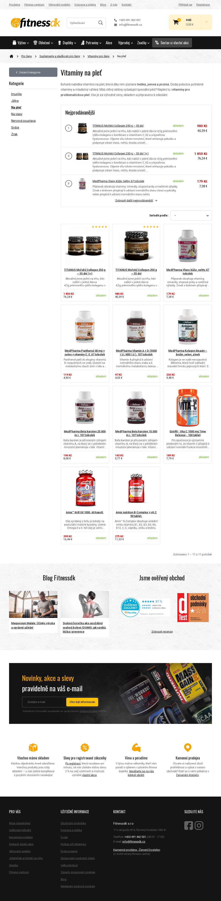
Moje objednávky (19, 823)
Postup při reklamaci (73, 844)
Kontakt (126, 4)
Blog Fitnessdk (59, 577)
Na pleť (16, 107)
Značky (143, 42)
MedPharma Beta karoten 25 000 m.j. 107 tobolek (85, 433)
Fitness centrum (34, 4)
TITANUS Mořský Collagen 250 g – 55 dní (118, 125)
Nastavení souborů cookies (78, 886)
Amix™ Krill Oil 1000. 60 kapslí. (85, 512)
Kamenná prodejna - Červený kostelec (136, 849)
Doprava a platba (85, 4)
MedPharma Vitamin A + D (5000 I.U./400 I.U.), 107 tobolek (136, 352)
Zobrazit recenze (162, 631)
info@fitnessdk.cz (128, 24)
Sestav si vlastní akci (172, 42)
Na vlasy (16, 114)
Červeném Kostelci (187, 775)
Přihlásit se (185, 4)
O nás (113, 4)
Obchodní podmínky (73, 823)
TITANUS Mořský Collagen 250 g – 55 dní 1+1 (121, 153)
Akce (109, 42)
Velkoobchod (69, 865)
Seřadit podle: (158, 215)
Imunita (16, 94)
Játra (15, 100)
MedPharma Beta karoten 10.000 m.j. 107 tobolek (136, 433)
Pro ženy (26, 56)
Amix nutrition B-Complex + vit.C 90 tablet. (136, 514)
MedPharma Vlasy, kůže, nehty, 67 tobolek (118, 181)
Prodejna (14, 4)
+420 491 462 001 (127, 20)
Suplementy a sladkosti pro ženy (59, 56)
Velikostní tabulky (20, 830)
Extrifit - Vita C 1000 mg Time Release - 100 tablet (188, 433)
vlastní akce (89, 775)
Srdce (15, 127)
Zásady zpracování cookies (78, 872)
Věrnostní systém (59, 4)
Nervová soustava (23, 121)
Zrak (14, 134)
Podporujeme (69, 851)
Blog (103, 4)
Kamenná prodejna (21, 837)
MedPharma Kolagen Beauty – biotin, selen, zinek (187, 352)
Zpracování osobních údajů (78, 858)
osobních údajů (88, 711)
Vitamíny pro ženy (98, 56)
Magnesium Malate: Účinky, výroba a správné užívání (33, 625)
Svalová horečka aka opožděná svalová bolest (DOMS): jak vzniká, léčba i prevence (84, 627)
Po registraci (73, 763)
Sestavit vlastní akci (21, 844)
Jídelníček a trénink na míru (26, 858)
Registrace (203, 4)
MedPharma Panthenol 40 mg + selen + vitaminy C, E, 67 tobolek (85, 352)
